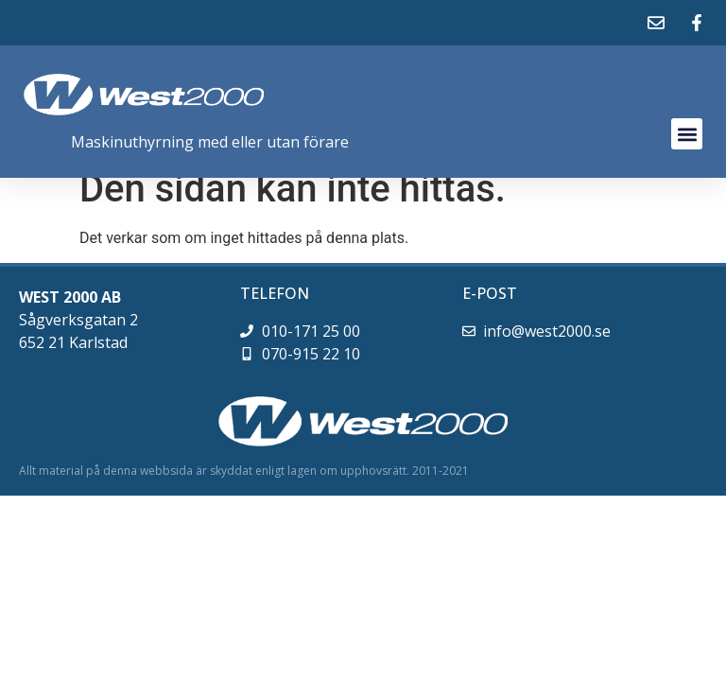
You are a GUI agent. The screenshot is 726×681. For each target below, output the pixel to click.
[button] (686, 133)
